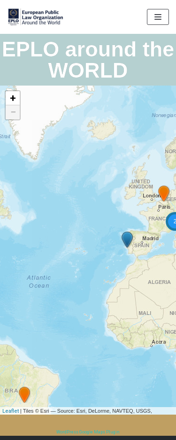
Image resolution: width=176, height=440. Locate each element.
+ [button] (13, 98)
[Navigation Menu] (158, 17)
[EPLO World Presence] (35, 17)
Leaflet (10, 411)
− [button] (13, 112)
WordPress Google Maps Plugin (88, 432)
